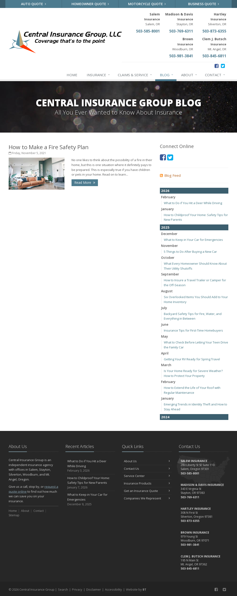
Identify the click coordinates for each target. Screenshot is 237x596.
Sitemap (14, 515)
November (169, 245)
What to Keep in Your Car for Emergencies (193, 240)
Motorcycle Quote (147, 4)
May (164, 336)
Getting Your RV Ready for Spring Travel (192, 359)
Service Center (147, 476)
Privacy (77, 589)
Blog (167, 74)
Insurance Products (147, 483)
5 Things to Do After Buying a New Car (190, 251)
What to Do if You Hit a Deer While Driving (193, 203)
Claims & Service (135, 74)
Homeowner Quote (90, 4)
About (189, 74)
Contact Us (147, 468)
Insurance (98, 74)
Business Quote (203, 4)
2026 (165, 190)
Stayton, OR (179, 19)
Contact (215, 74)
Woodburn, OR (182, 44)
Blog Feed (170, 175)
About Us (147, 461)
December (169, 233)
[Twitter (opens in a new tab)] (223, 66)
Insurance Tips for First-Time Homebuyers (193, 330)
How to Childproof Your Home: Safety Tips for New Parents (90, 483)
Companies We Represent (147, 498)
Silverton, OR (217, 19)
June (164, 324)
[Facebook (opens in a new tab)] (217, 66)
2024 (165, 417)
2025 (165, 227)
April (165, 353)
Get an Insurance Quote (147, 491)
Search (63, 589)
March (166, 365)
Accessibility (113, 589)
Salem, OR (152, 19)
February (168, 197)
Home (72, 74)
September (170, 274)
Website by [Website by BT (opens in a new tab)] (136, 589)
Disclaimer (93, 589)
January (167, 209)
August (167, 291)
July (164, 308)
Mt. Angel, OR (214, 44)
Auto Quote (33, 4)
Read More (84, 182)
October (167, 257)
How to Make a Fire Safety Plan (49, 147)
